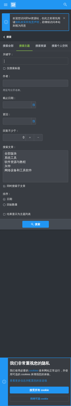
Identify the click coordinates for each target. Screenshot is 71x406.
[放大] (30, 137)
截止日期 (8, 98)
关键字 (7, 54)
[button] (6, 4)
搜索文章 (8, 146)
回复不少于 (9, 130)
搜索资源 (40, 45)
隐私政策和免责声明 (27, 22)
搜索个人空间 (60, 45)
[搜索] (65, 5)
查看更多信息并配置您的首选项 (28, 380)
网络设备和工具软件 (35, 170)
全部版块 (35, 154)
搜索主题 (24, 45)
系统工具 (35, 158)
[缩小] (38, 137)
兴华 (35, 166)
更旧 (5, 114)
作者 (5, 76)
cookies (33, 370)
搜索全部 (8, 45)
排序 (5, 193)
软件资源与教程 (35, 162)
